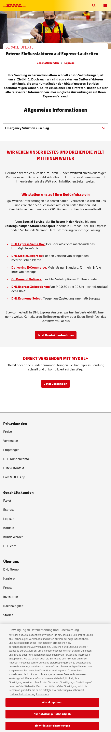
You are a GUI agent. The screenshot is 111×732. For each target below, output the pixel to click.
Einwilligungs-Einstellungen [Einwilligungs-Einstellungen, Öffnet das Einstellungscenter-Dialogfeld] (52, 727)
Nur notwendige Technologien (52, 715)
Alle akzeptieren (52, 704)
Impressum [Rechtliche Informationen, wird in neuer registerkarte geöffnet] (42, 696)
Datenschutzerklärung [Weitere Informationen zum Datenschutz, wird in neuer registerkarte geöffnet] (22, 696)
